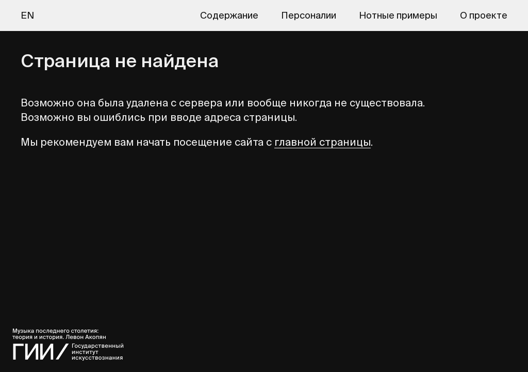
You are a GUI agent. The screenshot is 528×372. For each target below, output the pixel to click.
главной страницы (322, 142)
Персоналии (308, 15)
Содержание (229, 15)
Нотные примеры (398, 15)
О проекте (483, 15)
